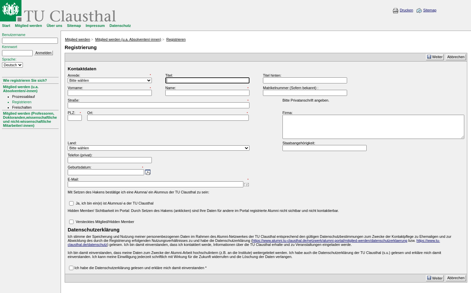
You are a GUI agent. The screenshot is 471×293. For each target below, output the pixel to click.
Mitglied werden (77, 39)
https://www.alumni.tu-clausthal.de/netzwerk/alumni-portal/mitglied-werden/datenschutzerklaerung (330, 241)
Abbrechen (456, 57)
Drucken (406, 10)
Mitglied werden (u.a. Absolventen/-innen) (20, 89)
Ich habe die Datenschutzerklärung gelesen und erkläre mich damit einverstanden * (140, 268)
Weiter (435, 57)
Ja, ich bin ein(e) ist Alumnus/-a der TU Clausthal (115, 203)
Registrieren (176, 39)
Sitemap (429, 10)
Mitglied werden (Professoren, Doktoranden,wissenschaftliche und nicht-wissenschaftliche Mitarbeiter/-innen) (30, 119)
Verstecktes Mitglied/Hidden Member (105, 222)
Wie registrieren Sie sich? (25, 80)
